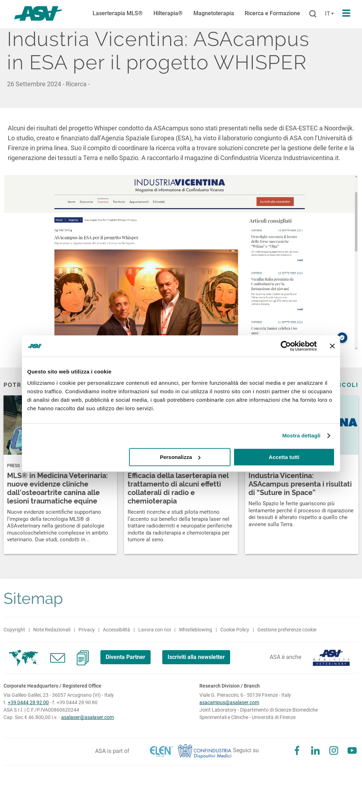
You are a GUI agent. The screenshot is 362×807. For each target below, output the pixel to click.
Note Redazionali (51, 629)
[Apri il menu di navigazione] (346, 13)
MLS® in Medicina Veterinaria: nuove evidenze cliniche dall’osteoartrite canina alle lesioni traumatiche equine (57, 488)
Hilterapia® (168, 13)
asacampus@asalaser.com (229, 702)
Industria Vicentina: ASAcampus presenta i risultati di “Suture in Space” (300, 484)
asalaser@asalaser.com (87, 717)
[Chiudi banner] (332, 345)
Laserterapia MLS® (118, 13)
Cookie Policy (234, 629)
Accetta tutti (284, 457)
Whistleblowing (195, 629)
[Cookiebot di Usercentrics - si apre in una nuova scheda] (286, 346)
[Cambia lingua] (328, 14)
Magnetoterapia (213, 13)
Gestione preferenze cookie (286, 629)
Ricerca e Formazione (272, 13)
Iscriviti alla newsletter (196, 657)
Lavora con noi (154, 629)
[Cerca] (312, 14)
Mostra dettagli (301, 435)
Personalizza (180, 457)
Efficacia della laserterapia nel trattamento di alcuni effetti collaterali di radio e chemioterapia (178, 488)
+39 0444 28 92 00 (28, 702)
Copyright (14, 629)
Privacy (86, 629)
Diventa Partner (125, 657)
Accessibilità (116, 629)
